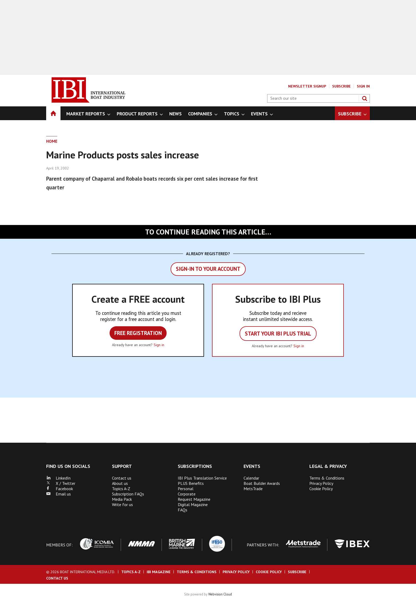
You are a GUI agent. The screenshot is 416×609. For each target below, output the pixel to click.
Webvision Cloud (220, 594)
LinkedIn (58, 478)
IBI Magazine (159, 571)
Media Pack (122, 499)
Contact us (121, 478)
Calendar (251, 478)
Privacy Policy (321, 483)
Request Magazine (194, 499)
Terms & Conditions (326, 478)
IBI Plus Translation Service (202, 478)
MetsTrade (253, 488)
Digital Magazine (193, 504)
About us (120, 483)
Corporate (187, 494)
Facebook (59, 488)
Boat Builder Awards (262, 483)
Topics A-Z (121, 488)
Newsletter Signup (307, 86)
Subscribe (341, 86)
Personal (185, 488)
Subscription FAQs (128, 494)
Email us (58, 494)
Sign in (159, 344)
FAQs (182, 509)
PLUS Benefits (191, 483)
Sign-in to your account (208, 268)
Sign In (363, 86)
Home (51, 141)
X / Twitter (60, 483)
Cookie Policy (321, 488)
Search (364, 98)
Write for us (122, 504)
